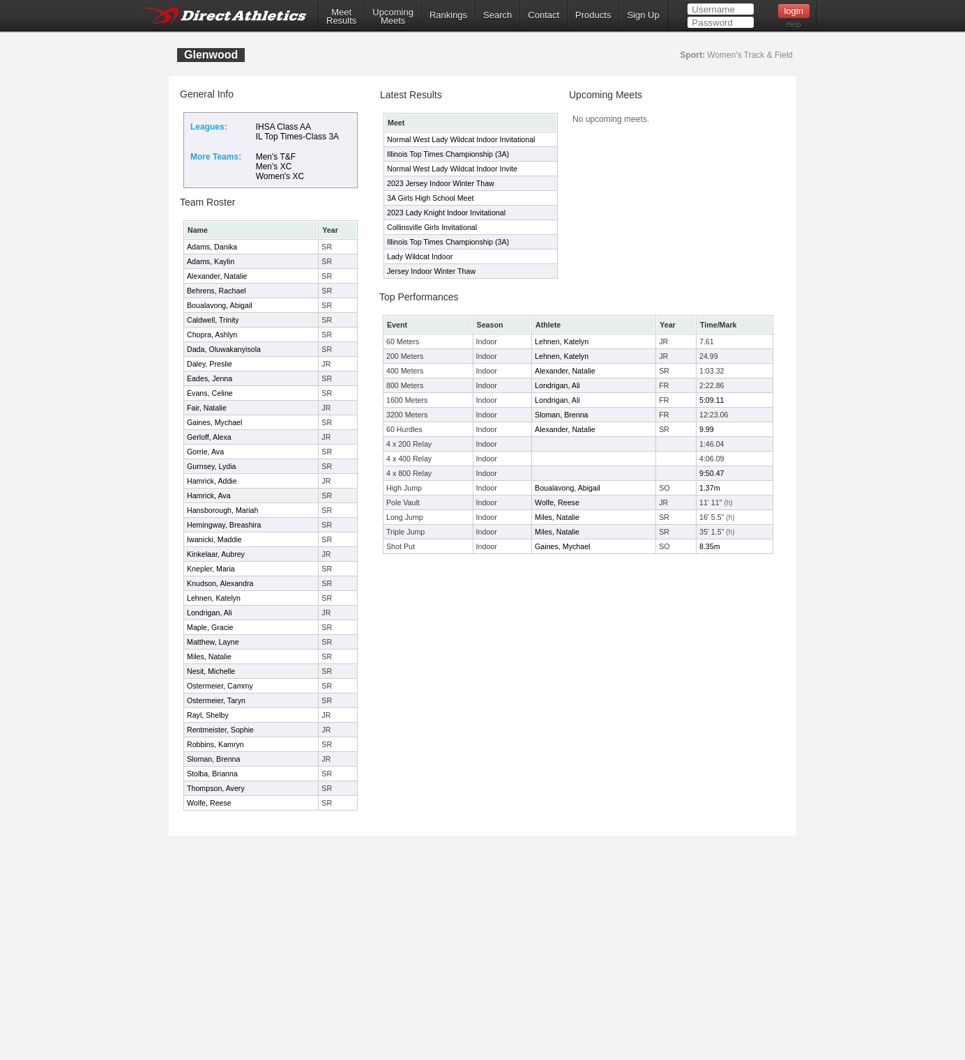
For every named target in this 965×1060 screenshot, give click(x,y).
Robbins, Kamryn (215, 744)
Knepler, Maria (211, 568)
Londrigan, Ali (209, 612)
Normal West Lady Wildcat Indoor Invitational (461, 139)
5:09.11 (711, 400)
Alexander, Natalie (217, 276)
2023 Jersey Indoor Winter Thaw (440, 183)
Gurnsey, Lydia (211, 466)
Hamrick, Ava (209, 495)
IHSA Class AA (283, 127)
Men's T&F (276, 157)
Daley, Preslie (209, 364)
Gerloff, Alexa (209, 437)
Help (794, 25)
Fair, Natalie (207, 408)
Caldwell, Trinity (213, 320)
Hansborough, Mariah (222, 510)
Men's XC (274, 166)
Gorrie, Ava (205, 451)
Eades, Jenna (209, 378)
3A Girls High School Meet (430, 198)
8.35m (709, 546)
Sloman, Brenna (213, 759)
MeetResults (341, 16)
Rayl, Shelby (208, 715)
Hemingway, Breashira (224, 525)
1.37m (709, 488)
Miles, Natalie (209, 656)
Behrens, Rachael (216, 290)
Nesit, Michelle (211, 671)
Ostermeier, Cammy (220, 686)
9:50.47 (711, 473)
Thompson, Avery (216, 788)
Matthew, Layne (213, 642)
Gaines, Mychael (214, 422)
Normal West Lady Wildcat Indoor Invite (452, 168)
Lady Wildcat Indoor (420, 256)
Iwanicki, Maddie (214, 539)
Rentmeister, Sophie (220, 729)
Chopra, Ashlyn (212, 334)
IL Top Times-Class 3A (297, 136)
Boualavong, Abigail (219, 305)
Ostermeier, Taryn (216, 700)
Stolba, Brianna (212, 773)
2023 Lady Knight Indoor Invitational (446, 212)
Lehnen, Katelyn (214, 598)
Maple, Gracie (210, 627)
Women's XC (280, 176)
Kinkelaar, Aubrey (216, 554)
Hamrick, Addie (212, 481)
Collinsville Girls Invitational (432, 227)
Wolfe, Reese (209, 803)
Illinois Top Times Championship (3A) (448, 154)
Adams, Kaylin (210, 261)
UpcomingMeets (392, 16)
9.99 (706, 429)
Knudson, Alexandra (220, 583)
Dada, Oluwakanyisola (224, 349)
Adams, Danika (212, 247)
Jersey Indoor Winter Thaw (431, 271)
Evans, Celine (210, 393)
